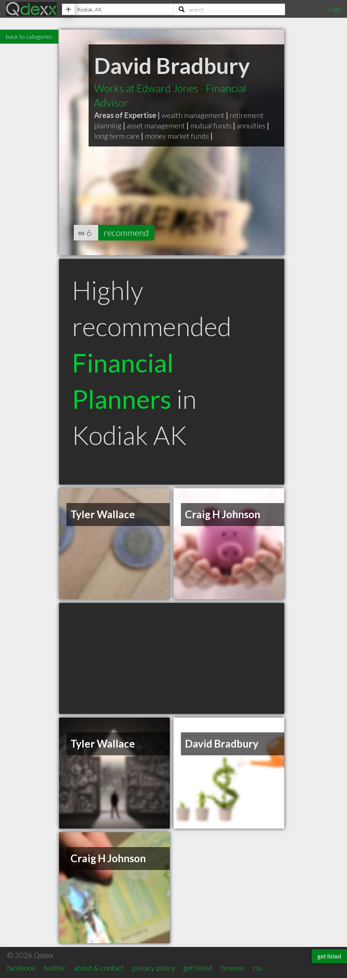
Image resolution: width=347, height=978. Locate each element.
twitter (55, 967)
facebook (21, 967)
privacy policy (153, 967)
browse (232, 967)
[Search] (229, 9)
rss (257, 967)
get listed (197, 967)
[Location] (117, 9)
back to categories (29, 36)
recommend (126, 232)
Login (334, 9)
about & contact (99, 967)
